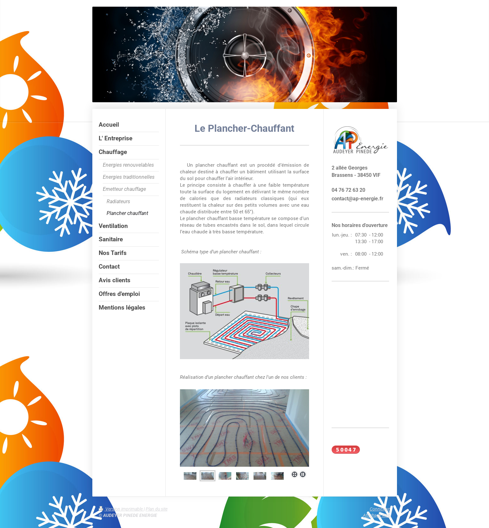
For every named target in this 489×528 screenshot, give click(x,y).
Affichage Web (377, 515)
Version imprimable (121, 508)
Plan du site (157, 508)
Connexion (380, 508)
